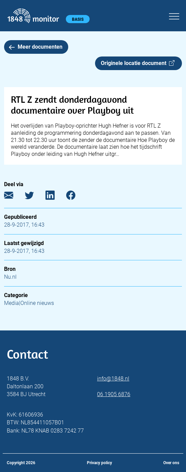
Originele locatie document (137, 63)
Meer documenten (35, 47)
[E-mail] (13, 197)
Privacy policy (99, 462)
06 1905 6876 (113, 394)
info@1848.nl (113, 378)
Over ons (171, 462)
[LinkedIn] (55, 197)
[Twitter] (34, 197)
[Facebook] (76, 197)
